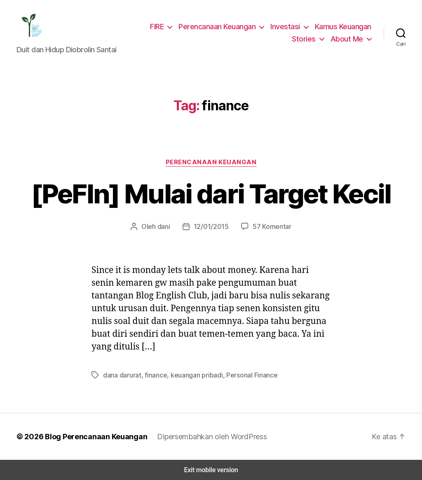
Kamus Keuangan (343, 26)
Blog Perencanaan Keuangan (91, 436)
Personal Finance (243, 374)
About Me (348, 39)
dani (166, 226)
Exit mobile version (211, 470)
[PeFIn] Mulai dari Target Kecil (211, 194)
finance (153, 374)
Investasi (286, 26)
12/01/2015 (211, 226)
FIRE (159, 26)
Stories (307, 39)
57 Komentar (269, 226)
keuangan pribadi (190, 374)
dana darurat (121, 374)
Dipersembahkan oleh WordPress (205, 436)
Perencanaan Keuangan (220, 26)
